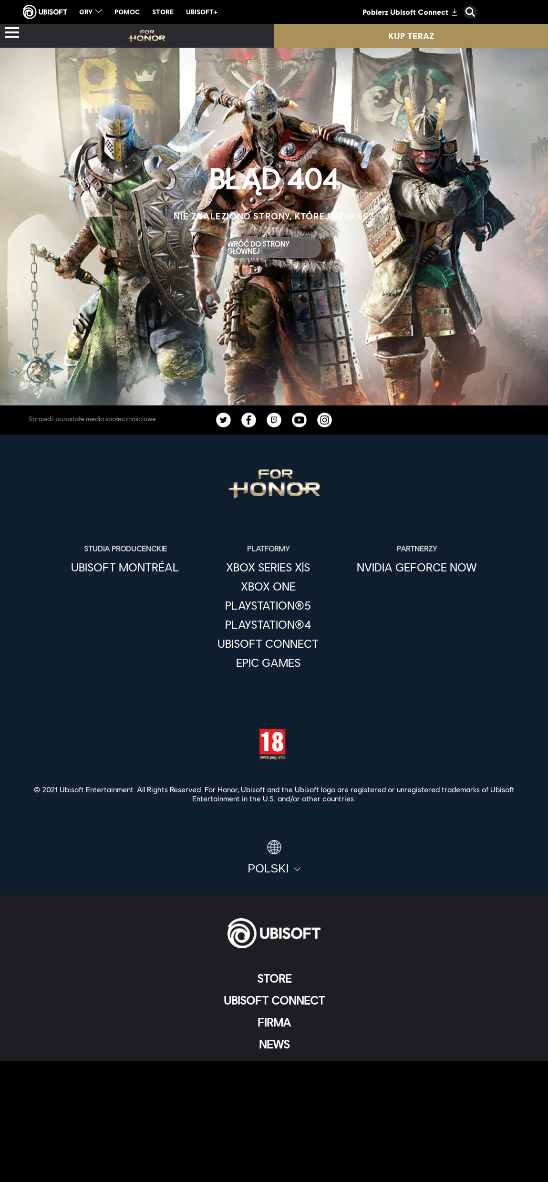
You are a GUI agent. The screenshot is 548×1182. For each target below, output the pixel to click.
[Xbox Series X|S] (268, 567)
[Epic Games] (268, 662)
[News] (274, 1044)
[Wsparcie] (274, 1066)
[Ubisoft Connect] (274, 1000)
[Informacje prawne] (274, 1149)
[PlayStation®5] (268, 605)
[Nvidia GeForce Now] (417, 567)
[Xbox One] (268, 586)
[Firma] (274, 1022)
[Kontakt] (274, 1102)
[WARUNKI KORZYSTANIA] (274, 1134)
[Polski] (274, 857)
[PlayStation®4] (268, 624)
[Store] (274, 978)
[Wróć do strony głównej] (273, 247)
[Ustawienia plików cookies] (274, 1165)
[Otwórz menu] (12, 33)
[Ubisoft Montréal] (125, 567)
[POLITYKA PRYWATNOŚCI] (274, 1118)
